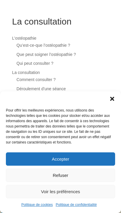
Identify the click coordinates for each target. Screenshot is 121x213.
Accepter (60, 159)
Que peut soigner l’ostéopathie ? (46, 54)
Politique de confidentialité (76, 205)
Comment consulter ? (36, 79)
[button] (112, 99)
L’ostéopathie (24, 38)
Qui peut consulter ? (34, 63)
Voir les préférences (60, 191)
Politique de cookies (37, 205)
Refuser (60, 175)
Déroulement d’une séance (41, 88)
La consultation (26, 72)
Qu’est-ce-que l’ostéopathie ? (43, 45)
